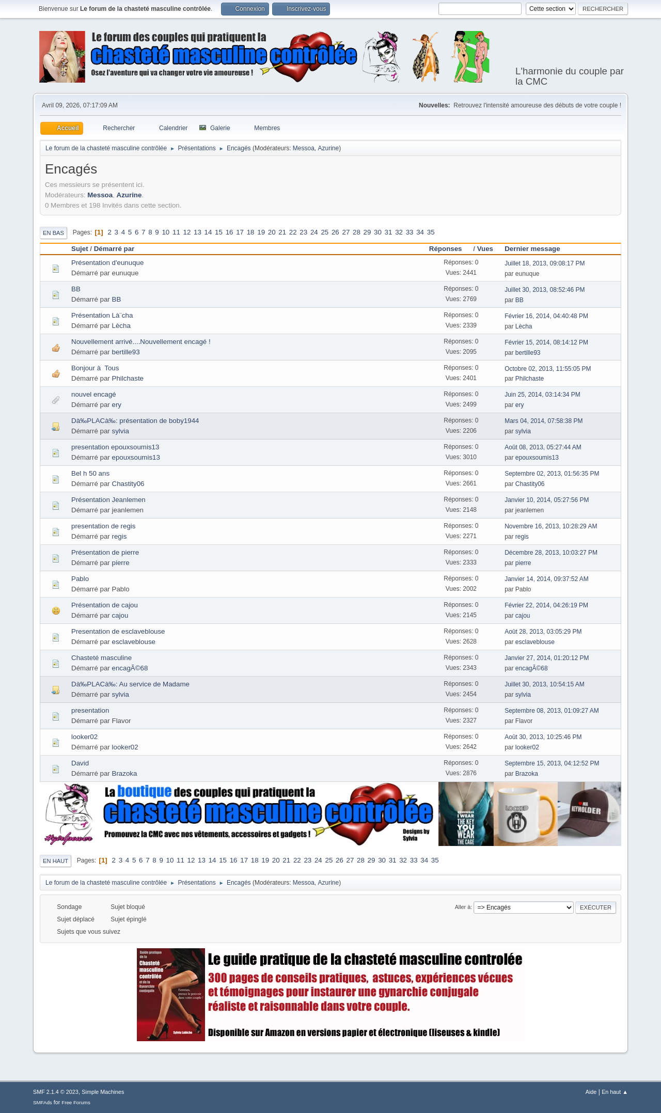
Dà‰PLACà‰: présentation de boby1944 (135, 421)
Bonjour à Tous (95, 368)
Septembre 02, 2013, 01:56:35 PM (552, 473)
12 (187, 232)
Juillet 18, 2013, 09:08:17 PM (545, 263)
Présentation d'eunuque (107, 263)
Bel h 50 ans (90, 473)
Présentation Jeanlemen (108, 500)
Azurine (328, 148)
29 (367, 232)
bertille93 (126, 352)
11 (176, 232)
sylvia (120, 431)
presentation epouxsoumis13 (115, 447)
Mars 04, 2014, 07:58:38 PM (544, 421)
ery (117, 405)
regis (119, 536)
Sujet (79, 249)
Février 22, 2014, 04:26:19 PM (546, 605)
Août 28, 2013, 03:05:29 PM (543, 631)
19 (261, 232)
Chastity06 (128, 484)
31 (388, 232)
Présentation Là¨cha (102, 315)
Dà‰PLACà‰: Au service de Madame (130, 684)
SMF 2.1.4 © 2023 (55, 1092)
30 (378, 232)
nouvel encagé (93, 394)
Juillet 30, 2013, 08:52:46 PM (545, 289)
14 (208, 232)
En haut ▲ (615, 1092)
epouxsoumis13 (136, 457)
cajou (120, 615)
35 (431, 232)
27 (346, 232)
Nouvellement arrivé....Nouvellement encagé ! (141, 342)
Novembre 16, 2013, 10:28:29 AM (551, 526)
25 (324, 232)
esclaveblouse (133, 642)
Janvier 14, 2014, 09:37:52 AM (547, 579)
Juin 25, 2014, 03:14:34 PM (542, 394)
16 (229, 232)
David (80, 763)
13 (197, 232)
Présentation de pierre (105, 552)
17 (240, 232)
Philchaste (128, 378)
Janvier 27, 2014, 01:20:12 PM (547, 658)
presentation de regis (103, 526)
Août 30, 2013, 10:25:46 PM (543, 737)
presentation (90, 710)
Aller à (463, 907)
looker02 (84, 737)
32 (399, 232)
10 (165, 232)
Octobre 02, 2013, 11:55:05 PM (548, 368)
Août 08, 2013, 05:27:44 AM (543, 447)
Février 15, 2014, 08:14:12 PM (546, 342)
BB (76, 289)
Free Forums (75, 1102)
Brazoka (124, 773)
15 (219, 232)
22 (293, 232)
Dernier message (532, 249)
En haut (55, 861)
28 (356, 232)
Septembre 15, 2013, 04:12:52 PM (552, 763)
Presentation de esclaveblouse (118, 631)
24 (314, 232)
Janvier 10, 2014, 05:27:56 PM (547, 500)
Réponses (450, 249)
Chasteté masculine (101, 658)
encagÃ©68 (130, 668)
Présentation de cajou (104, 605)
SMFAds (42, 1102)
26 (335, 232)
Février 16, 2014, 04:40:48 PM (546, 316)
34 (420, 232)
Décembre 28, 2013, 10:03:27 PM (551, 552)
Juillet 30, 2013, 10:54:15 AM (545, 684)
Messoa (303, 148)
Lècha (121, 326)
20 (272, 232)
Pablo (80, 579)
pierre (121, 563)
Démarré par (114, 249)
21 (282, 232)
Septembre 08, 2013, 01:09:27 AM (552, 710)
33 (410, 232)
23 (303, 232)
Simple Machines (103, 1092)
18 (251, 232)
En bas (53, 233)
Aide (591, 1092)
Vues (485, 249)
